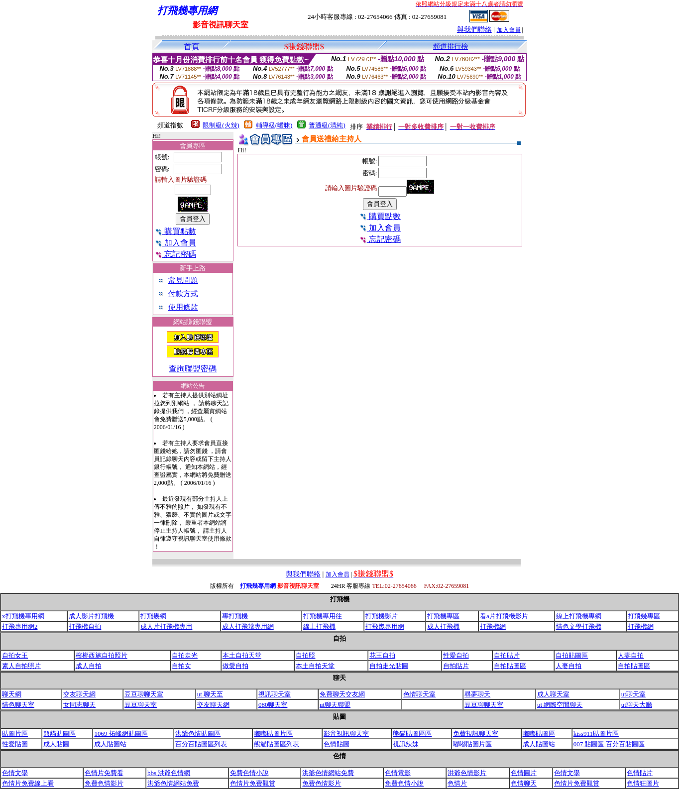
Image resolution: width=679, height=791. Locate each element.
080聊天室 (273, 704)
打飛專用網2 (20, 626)
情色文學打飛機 (578, 626)
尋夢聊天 (477, 694)
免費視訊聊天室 (475, 733)
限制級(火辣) (221, 125)
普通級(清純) (327, 125)
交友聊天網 (79, 694)
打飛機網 (493, 626)
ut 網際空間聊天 (559, 704)
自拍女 (181, 666)
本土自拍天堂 (242, 655)
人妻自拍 (631, 655)
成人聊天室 (553, 694)
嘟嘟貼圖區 (539, 733)
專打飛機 (235, 616)
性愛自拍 (456, 655)
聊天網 (11, 694)
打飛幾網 (153, 616)
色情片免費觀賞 (252, 783)
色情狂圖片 (643, 783)
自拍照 (305, 655)
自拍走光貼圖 (388, 666)
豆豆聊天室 (140, 704)
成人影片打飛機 (91, 616)
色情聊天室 (419, 694)
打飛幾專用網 (384, 626)
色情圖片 (524, 773)
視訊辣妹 (406, 744)
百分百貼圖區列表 (201, 744)
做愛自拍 (235, 666)
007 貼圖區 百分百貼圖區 (609, 744)
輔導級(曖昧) (274, 125)
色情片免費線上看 (28, 783)
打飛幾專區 (644, 616)
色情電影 (398, 773)
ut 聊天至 (210, 694)
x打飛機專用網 (23, 616)
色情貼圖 (336, 744)
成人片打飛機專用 (166, 626)
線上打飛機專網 (578, 616)
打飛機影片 (381, 616)
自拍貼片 (507, 655)
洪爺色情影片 (467, 773)
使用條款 (183, 307)
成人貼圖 (56, 744)
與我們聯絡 (474, 29)
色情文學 (15, 773)
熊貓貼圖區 (59, 733)
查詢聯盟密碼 (193, 368)
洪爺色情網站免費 (328, 773)
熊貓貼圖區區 (412, 733)
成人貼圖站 (110, 744)
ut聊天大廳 (636, 704)
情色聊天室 (18, 704)
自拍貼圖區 (572, 655)
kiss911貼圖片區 (596, 733)
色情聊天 (524, 783)
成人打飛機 (443, 626)
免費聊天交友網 (342, 694)
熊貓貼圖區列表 (276, 744)
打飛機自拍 (85, 626)
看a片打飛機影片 (504, 616)
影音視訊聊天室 (346, 733)
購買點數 (175, 231)
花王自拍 (382, 655)
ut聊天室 (633, 694)
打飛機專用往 (322, 616)
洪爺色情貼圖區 (198, 733)
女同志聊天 (79, 704)
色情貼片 (640, 773)
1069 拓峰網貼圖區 (120, 733)
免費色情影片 (104, 783)
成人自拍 (89, 666)
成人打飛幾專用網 (248, 626)
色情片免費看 (104, 773)
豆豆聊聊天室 (143, 694)
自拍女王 (15, 655)
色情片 (457, 783)
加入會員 (509, 29)
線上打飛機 (319, 626)
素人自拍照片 (21, 666)
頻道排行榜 (450, 46)
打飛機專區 (443, 616)
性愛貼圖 (15, 744)
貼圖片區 (15, 733)
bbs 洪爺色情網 (168, 773)
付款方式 (183, 294)
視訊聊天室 (274, 694)
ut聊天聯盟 (335, 704)
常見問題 (183, 280)
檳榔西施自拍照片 (101, 655)
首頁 (192, 46)
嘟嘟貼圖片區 (273, 733)
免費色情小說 (249, 773)
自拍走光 (185, 655)
